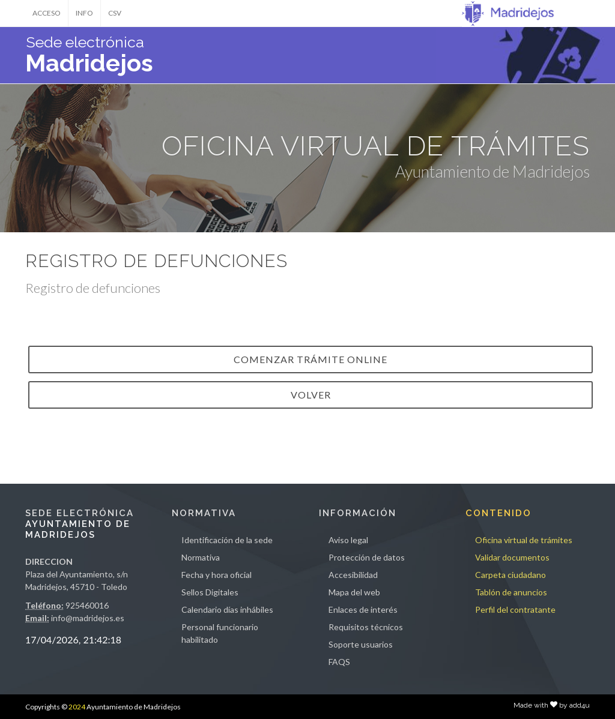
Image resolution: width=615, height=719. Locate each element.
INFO (84, 12)
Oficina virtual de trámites (523, 540)
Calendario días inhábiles (227, 609)
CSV (114, 12)
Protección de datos (367, 557)
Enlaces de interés (363, 609)
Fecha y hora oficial (216, 575)
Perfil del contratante (515, 609)
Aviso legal (348, 540)
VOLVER (311, 394)
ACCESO (46, 12)
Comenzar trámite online (310, 359)
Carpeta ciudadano (510, 575)
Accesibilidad (353, 575)
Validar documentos (512, 557)
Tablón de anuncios (511, 592)
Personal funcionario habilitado (219, 633)
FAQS (339, 662)
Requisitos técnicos (366, 627)
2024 (76, 706)
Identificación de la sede (227, 540)
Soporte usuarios (361, 644)
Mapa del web (354, 592)
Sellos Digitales (209, 592)
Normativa (200, 557)
